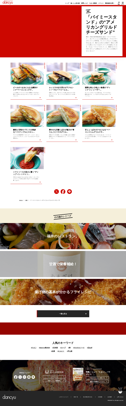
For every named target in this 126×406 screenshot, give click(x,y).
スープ (63, 348)
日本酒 (55, 348)
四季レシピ (84, 3)
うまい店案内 (93, 3)
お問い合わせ (120, 397)
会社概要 (110, 397)
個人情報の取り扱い (88, 397)
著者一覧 (76, 397)
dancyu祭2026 (44, 348)
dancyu (21, 200)
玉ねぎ (89, 348)
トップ (67, 3)
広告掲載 (100, 397)
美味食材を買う (109, 3)
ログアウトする (54, 377)
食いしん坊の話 (75, 3)
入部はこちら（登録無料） (54, 380)
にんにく (61, 351)
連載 (26, 200)
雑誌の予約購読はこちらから (97, 381)
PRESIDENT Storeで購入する (97, 378)
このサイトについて (63, 397)
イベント (101, 3)
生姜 (53, 351)
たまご (33, 348)
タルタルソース (78, 348)
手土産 (69, 351)
